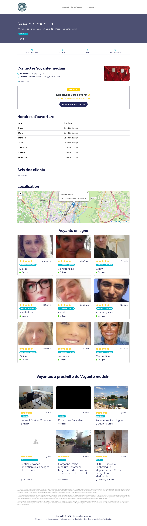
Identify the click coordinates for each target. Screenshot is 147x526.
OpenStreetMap (124, 222)
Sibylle (23, 268)
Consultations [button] (77, 7)
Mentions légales (51, 519)
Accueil (65, 7)
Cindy (99, 268)
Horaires (62, 52)
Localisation (115, 52)
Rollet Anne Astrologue (109, 420)
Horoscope (91, 7)
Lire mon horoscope (73, 104)
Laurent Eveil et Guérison (36, 420)
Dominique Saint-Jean (71, 420)
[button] (73, 204)
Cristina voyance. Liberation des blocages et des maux (35, 467)
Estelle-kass (26, 312)
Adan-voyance (104, 312)
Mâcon (58, 29)
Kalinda (62, 312)
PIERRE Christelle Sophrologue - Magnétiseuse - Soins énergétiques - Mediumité (108, 470)
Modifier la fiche (24, 82)
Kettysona (63, 356)
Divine (23, 356)
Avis (88, 52)
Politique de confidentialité (71, 519)
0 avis (21, 39)
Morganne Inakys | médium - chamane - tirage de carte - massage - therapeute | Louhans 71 (73, 468)
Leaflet (114, 222)
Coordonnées (32, 52)
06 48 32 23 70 (37, 74)
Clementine (103, 356)
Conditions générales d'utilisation (98, 519)
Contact (38, 519)
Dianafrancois (66, 268)
